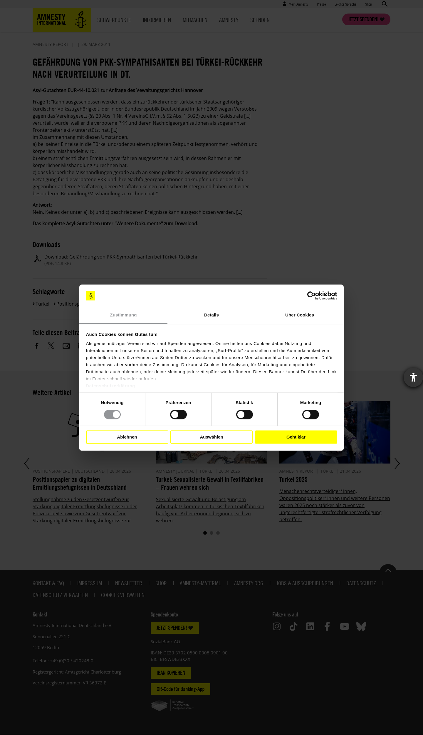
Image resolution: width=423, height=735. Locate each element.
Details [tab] (211, 315)
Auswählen (211, 436)
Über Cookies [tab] (299, 315)
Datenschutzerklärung (110, 386)
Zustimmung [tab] (123, 315)
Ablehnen (127, 436)
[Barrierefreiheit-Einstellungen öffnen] (413, 377)
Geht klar (296, 436)
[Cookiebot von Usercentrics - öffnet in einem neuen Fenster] (311, 295)
